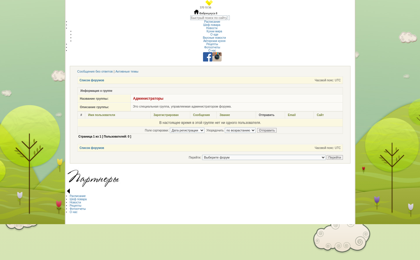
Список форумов (92, 80)
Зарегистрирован (166, 115)
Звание (225, 115)
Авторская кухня (214, 41)
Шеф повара (212, 25)
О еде (214, 34)
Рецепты (212, 44)
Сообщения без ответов (95, 71)
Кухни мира (214, 31)
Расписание (212, 21)
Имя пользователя (101, 115)
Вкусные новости (214, 37)
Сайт (320, 115)
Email (292, 115)
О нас (212, 50)
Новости (212, 28)
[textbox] (208, 17)
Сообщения (201, 115)
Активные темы (126, 71)
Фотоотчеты (212, 47)
